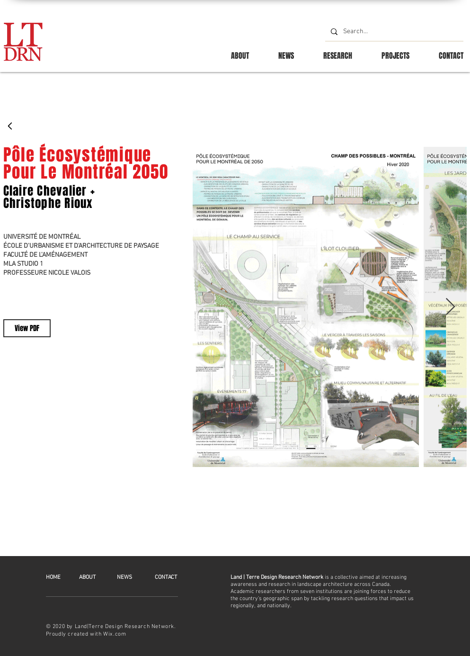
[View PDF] (27, 328)
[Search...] (393, 32)
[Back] (10, 126)
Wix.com (114, 634)
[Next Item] (450, 307)
